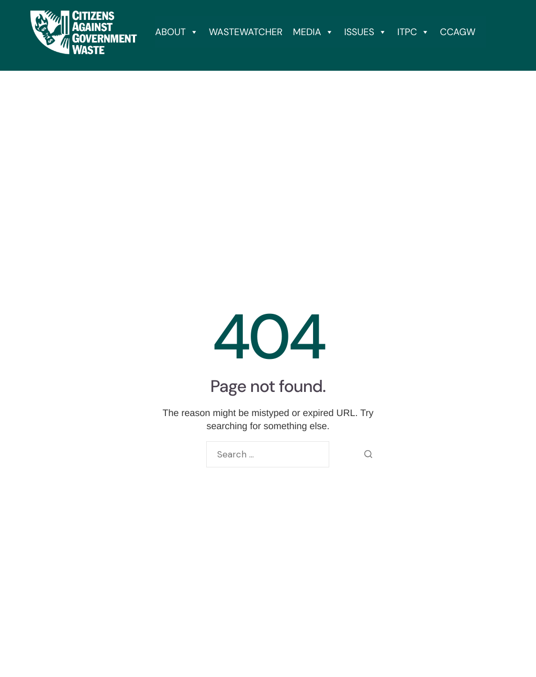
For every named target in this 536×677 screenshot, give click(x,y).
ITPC (413, 32)
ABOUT (176, 32)
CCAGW (458, 32)
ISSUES (365, 32)
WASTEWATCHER (246, 32)
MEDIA (313, 32)
